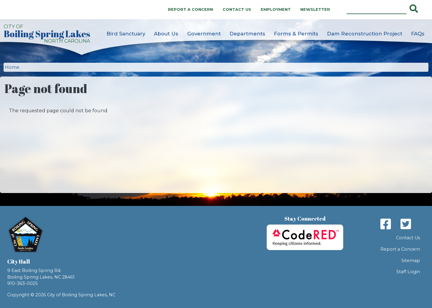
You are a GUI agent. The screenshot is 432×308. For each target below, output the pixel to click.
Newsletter (315, 9)
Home (12, 67)
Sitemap (410, 260)
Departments (247, 34)
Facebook (386, 224)
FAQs (417, 34)
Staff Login (408, 271)
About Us (166, 34)
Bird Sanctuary (125, 34)
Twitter (406, 224)
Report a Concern (190, 9)
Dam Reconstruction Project (364, 34)
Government (204, 34)
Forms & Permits (296, 34)
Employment (276, 9)
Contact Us (237, 9)
